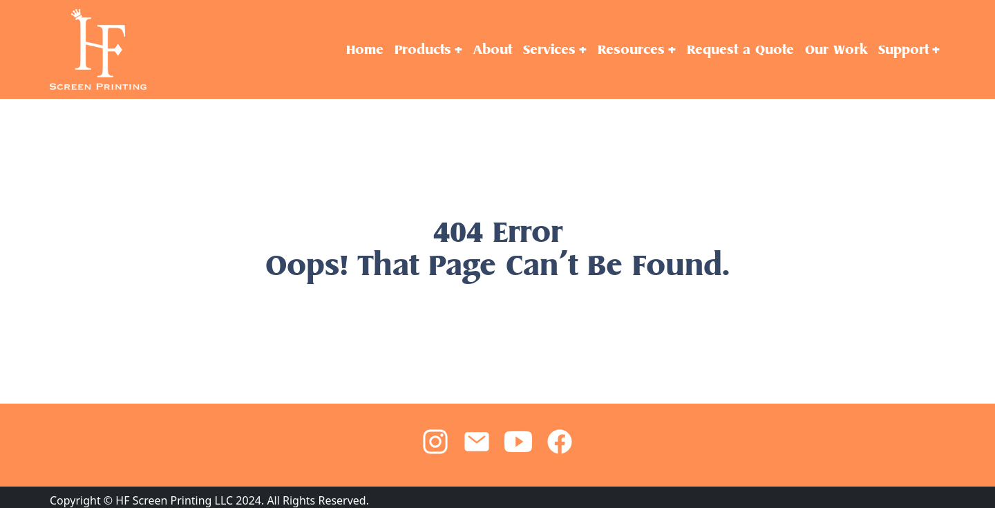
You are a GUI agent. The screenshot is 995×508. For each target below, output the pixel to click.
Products (423, 49)
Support (903, 49)
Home (364, 49)
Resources (631, 49)
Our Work (836, 49)
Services (549, 49)
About (492, 49)
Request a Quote (740, 49)
